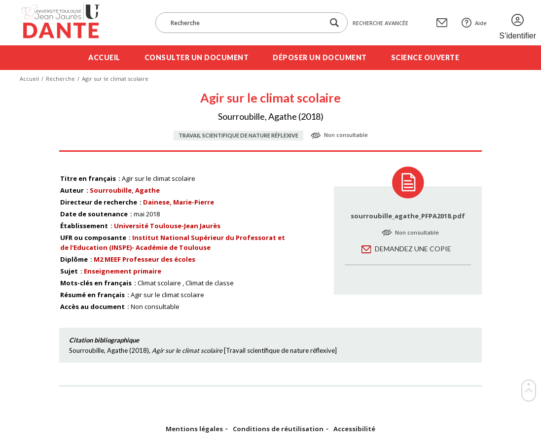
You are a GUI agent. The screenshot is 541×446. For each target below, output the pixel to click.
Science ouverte (425, 57)
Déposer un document (320, 57)
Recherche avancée (380, 23)
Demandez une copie (413, 248)
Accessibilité (354, 429)
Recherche (60, 78)
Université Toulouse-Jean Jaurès (167, 225)
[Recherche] (244, 23)
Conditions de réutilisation (278, 429)
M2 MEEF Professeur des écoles (144, 259)
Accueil (104, 57)
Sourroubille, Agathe (125, 190)
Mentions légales (194, 429)
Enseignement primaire (122, 271)
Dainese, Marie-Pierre (178, 202)
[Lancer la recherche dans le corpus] (334, 23)
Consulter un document (196, 57)
